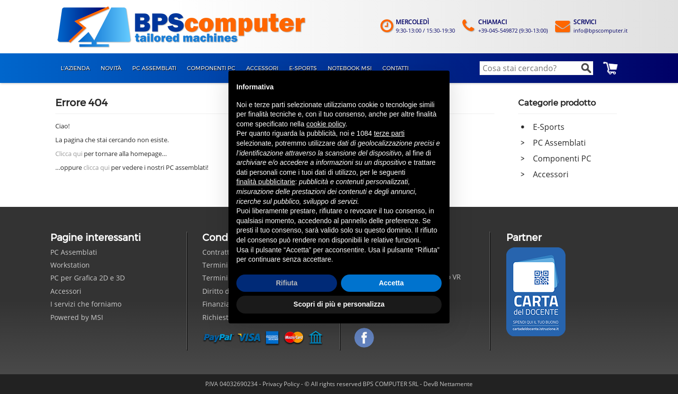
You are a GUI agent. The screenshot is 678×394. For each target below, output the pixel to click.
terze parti (389, 133)
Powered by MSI (76, 317)
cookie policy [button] (325, 124)
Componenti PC (562, 158)
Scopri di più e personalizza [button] (339, 304)
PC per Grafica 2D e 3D (87, 277)
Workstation (70, 265)
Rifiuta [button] (287, 283)
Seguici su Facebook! (364, 338)
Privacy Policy (281, 384)
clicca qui (96, 167)
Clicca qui (68, 153)
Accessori (550, 174)
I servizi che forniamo (85, 304)
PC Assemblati (559, 142)
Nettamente (456, 384)
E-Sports (549, 126)
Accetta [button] (391, 283)
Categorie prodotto (557, 103)
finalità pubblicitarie (265, 182)
